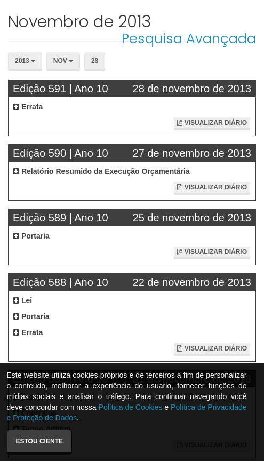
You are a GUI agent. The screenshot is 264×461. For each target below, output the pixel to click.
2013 (25, 61)
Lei (22, 300)
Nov (63, 61)
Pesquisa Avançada (189, 38)
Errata (28, 106)
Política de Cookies (131, 407)
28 (94, 61)
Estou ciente (39, 441)
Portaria (31, 236)
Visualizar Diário (212, 122)
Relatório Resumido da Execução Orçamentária (101, 171)
